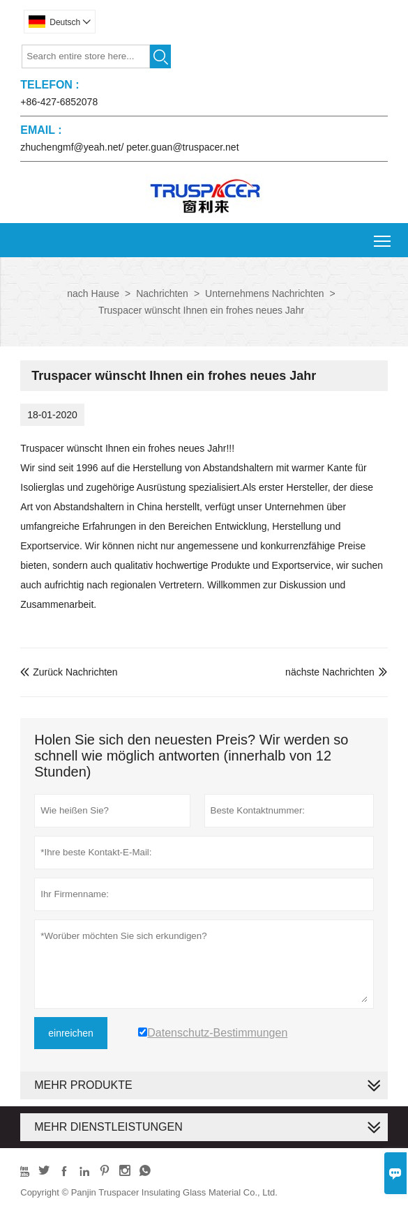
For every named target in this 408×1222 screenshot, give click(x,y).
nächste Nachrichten (330, 672)
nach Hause (93, 293)
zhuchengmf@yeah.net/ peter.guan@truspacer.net (129, 147)
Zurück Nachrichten (68, 672)
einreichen (70, 1033)
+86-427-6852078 (59, 101)
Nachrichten (162, 293)
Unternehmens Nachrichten (264, 293)
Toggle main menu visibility (383, 236)
